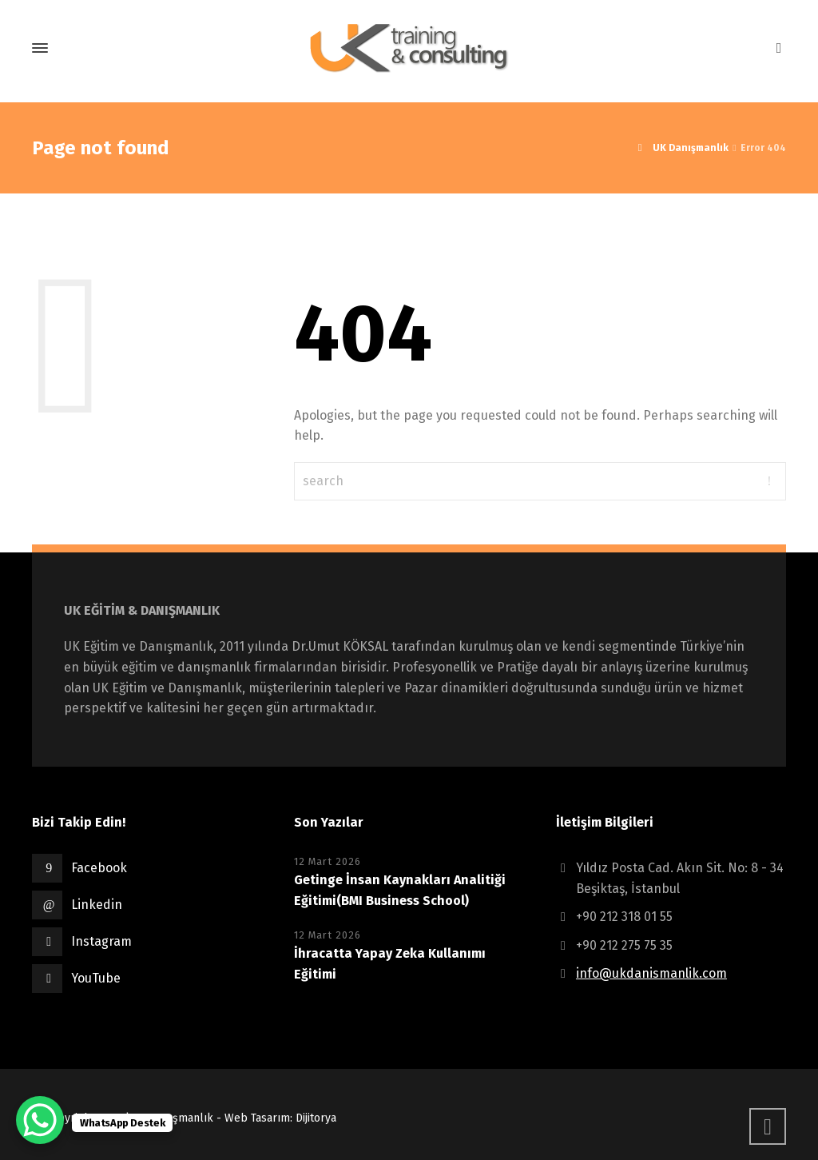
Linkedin (96, 904)
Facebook (99, 867)
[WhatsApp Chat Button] (40, 1120)
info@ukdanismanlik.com (651, 973)
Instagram (101, 941)
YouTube (96, 978)
